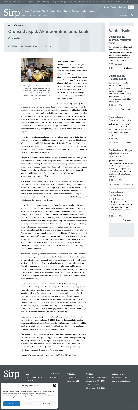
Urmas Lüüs (16, 38)
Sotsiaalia (75, 11)
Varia (45, 16)
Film (43, 11)
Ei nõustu (29, 404)
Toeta (131, 7)
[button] (54, 385)
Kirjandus (51, 11)
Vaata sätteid (47, 404)
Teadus (91, 11)
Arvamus (25, 11)
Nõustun (12, 404)
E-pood (106, 7)
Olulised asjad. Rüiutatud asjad (117, 78)
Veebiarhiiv (124, 16)
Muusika (66, 11)
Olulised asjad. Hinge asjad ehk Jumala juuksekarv (120, 153)
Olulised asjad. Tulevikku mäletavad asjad (120, 40)
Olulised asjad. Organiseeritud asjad (120, 119)
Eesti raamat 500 (34, 16)
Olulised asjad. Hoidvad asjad (117, 194)
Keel (23, 16)
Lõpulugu (18, 25)
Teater (84, 11)
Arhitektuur (35, 11)
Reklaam (114, 7)
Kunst (59, 11)
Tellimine (122, 7)
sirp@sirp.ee (31, 380)
